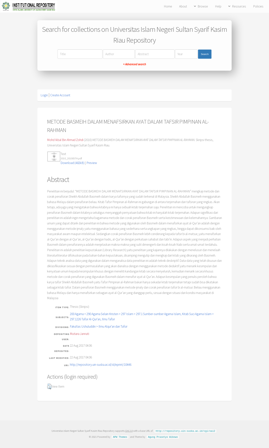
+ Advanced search (134, 64)
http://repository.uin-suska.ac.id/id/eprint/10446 (100, 365)
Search (205, 54)
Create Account (60, 95)
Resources (239, 6)
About (183, 6)
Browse (203, 6)
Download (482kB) (72, 163)
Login (44, 95)
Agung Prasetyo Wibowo (163, 436)
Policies (258, 6)
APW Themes (120, 436)
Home (168, 6)
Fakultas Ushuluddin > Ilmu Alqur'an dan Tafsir (98, 326)
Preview (91, 163)
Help (218, 6)
